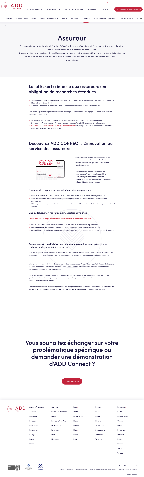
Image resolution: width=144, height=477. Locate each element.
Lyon (75, 407)
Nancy (76, 420)
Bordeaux (33, 430)
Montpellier (78, 416)
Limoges (55, 439)
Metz (75, 411)
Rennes (98, 411)
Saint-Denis (100, 425)
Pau (75, 439)
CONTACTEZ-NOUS (72, 381)
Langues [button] (139, 3)
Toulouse (99, 434)
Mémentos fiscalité (81, 469)
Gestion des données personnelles (106, 469)
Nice (75, 430)
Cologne (121, 420)
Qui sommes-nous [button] (34, 9)
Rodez (98, 416)
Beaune (32, 420)
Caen (31, 443)
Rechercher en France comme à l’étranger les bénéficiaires (53, 126)
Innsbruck (121, 430)
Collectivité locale (126, 18)
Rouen (98, 420)
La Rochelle (56, 425)
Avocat (64, 18)
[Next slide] (140, 18)
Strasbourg (100, 430)
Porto (119, 439)
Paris (75, 434)
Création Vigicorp (132, 474)
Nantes (76, 425)
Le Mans (55, 430)
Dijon (53, 416)
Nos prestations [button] (53, 9)
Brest (31, 439)
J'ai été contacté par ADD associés (128, 9)
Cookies (134, 469)
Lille (53, 434)
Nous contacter (126, 3)
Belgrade (121, 407)
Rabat (120, 443)
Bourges (33, 434)
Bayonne (33, 416)
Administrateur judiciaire (26, 18)
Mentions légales (124, 469)
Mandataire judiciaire (49, 18)
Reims (98, 407)
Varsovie (121, 453)
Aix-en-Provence (36, 407)
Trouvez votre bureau (74, 9)
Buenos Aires (123, 416)
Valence (98, 439)
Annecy (32, 411)
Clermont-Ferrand (59, 411)
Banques (74, 18)
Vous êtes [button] (92, 9)
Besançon (33, 425)
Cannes (54, 407)
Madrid (120, 434)
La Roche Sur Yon (58, 420)
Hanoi (120, 425)
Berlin (120, 411)
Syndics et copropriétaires (104, 18)
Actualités (70, 469)
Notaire (9, 18)
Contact (61, 469)
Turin (119, 448)
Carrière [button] (104, 9)
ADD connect (113, 3)
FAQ (91, 469)
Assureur (86, 18)
